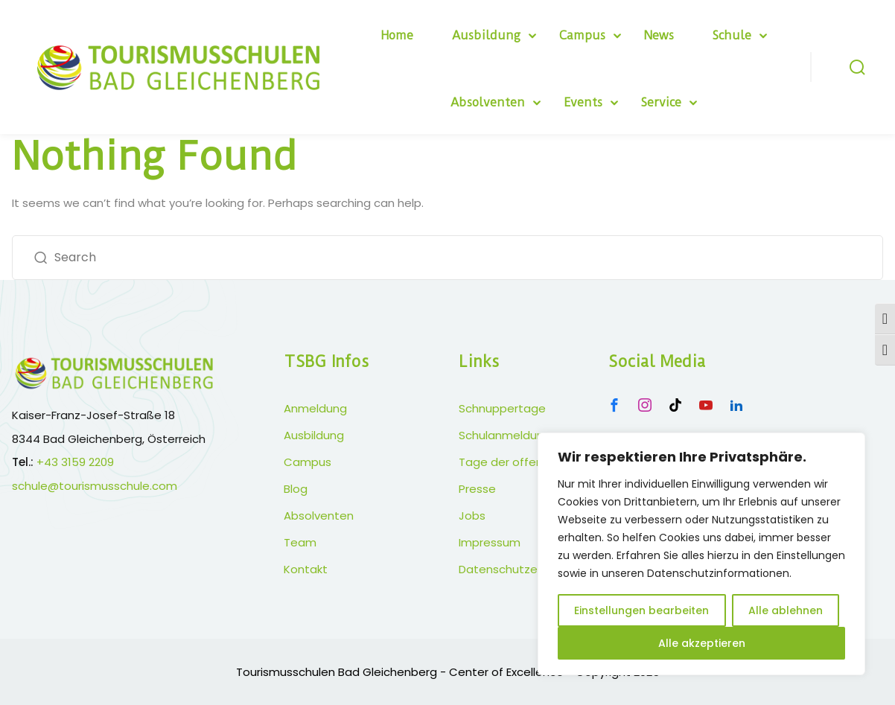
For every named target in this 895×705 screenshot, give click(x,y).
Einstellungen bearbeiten (641, 610)
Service (661, 102)
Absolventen (487, 102)
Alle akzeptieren (701, 643)
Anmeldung (315, 408)
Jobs (472, 515)
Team (300, 542)
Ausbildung (486, 35)
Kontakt (306, 569)
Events (583, 102)
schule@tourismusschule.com (94, 486)
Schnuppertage (502, 408)
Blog (296, 489)
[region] (701, 554)
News (659, 35)
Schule (732, 35)
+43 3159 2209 (75, 462)
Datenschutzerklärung (520, 569)
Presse (477, 489)
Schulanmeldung (505, 435)
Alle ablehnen (785, 610)
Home (397, 35)
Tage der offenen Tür (518, 462)
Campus (582, 35)
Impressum (489, 542)
